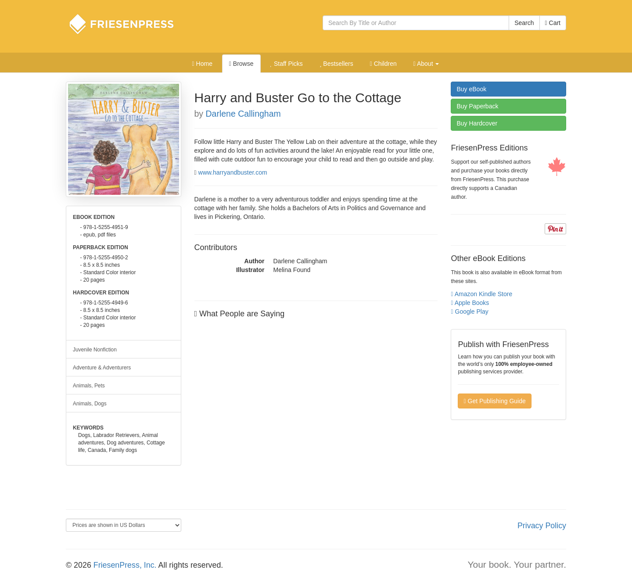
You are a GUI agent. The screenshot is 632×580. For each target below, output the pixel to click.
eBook (471, 89)
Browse (241, 63)
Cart (552, 22)
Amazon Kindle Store (481, 293)
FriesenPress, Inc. (125, 565)
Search (524, 22)
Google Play (469, 311)
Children (383, 63)
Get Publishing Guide (494, 401)
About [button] (426, 63)
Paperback (477, 106)
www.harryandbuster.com (232, 172)
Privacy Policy (541, 525)
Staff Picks (286, 63)
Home (202, 63)
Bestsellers (336, 63)
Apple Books (470, 302)
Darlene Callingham (243, 113)
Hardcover (476, 123)
